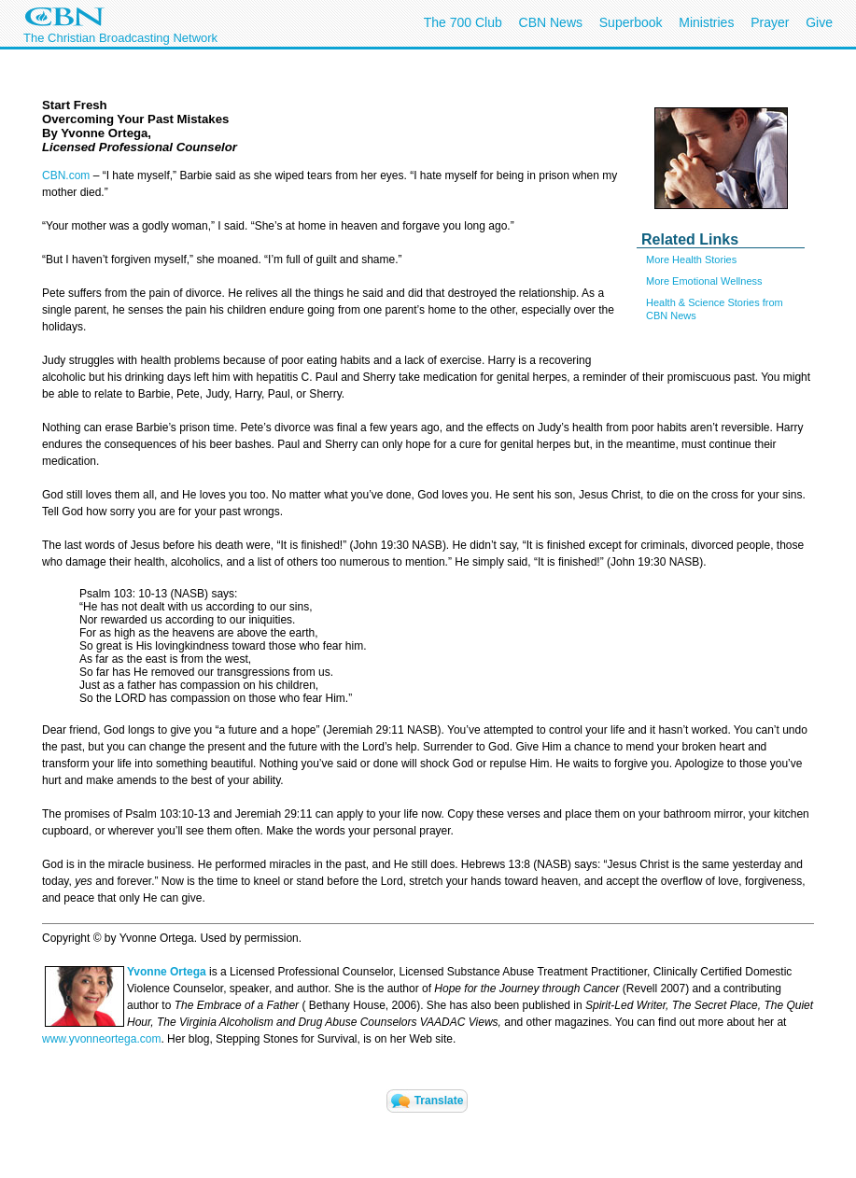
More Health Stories (691, 259)
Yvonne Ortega (166, 971)
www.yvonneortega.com (101, 1038)
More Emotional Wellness (704, 281)
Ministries (706, 22)
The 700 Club (463, 22)
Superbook (631, 22)
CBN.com (66, 175)
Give (819, 22)
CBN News (550, 22)
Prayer (770, 22)
